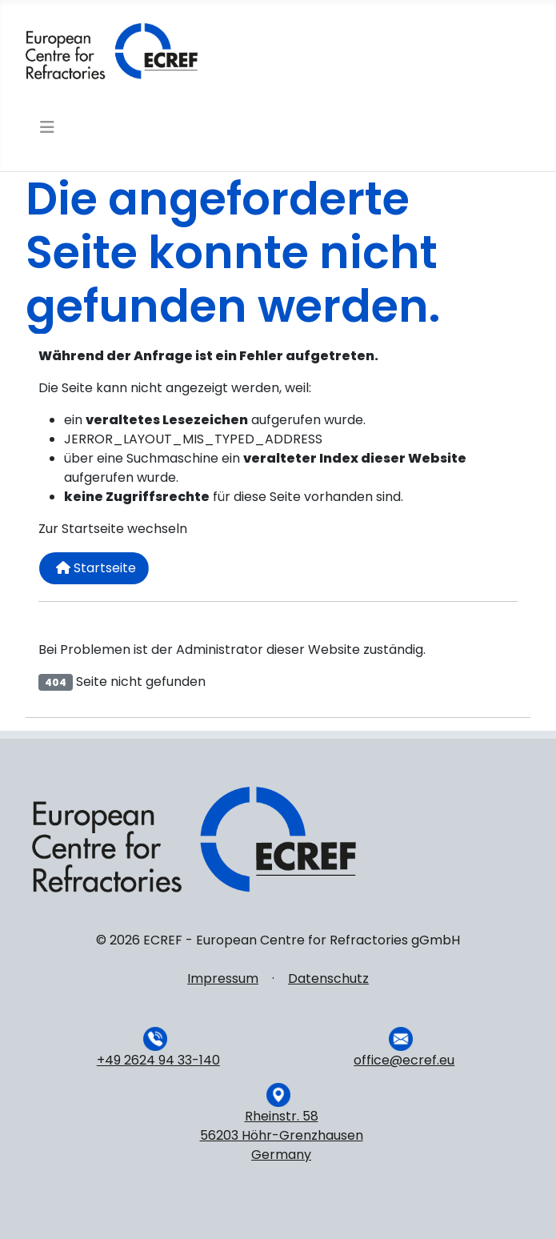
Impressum (222, 978)
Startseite (96, 568)
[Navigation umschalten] (45, 127)
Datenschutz (328, 978)
